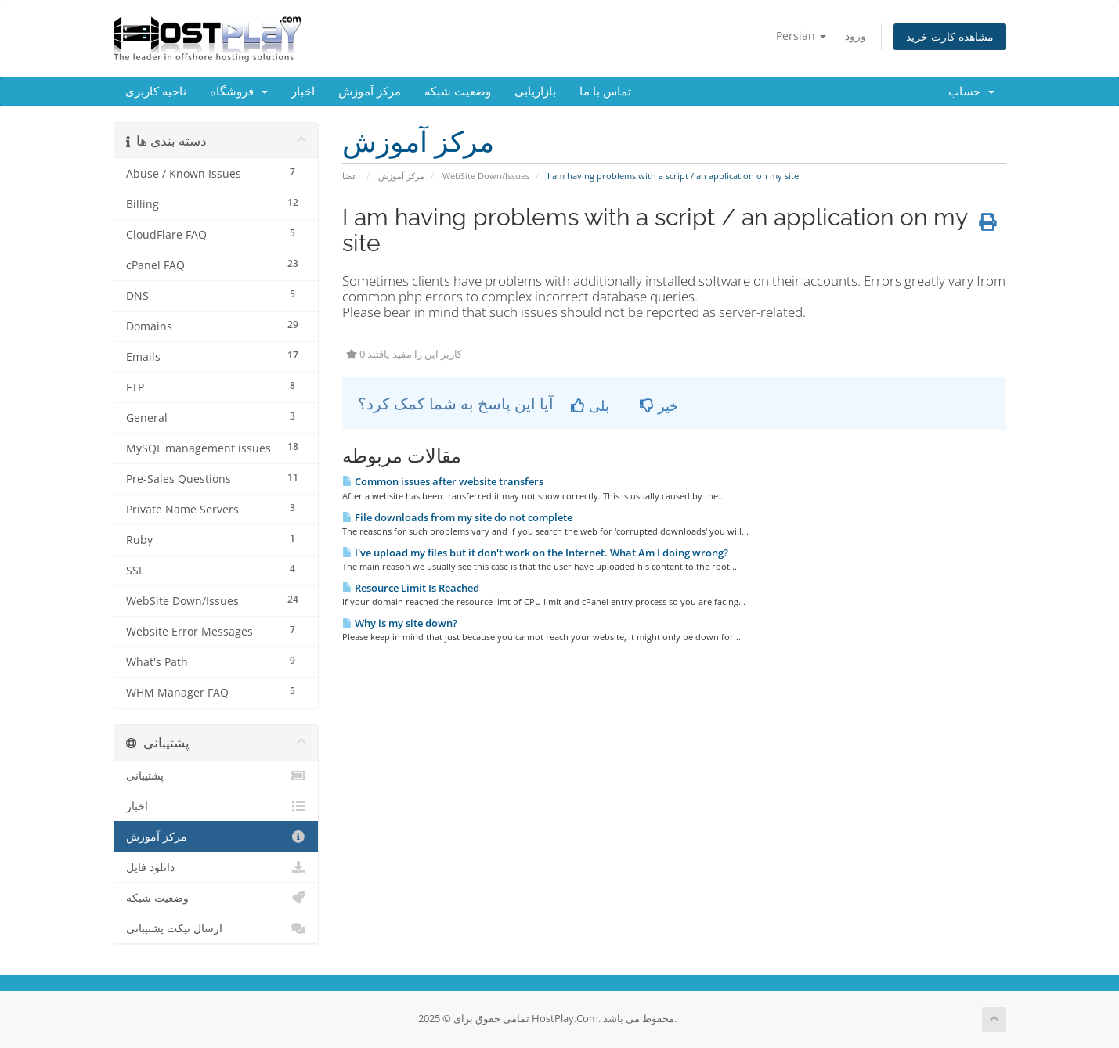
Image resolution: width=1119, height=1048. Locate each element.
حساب (971, 92)
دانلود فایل (216, 867)
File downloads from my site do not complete (457, 517)
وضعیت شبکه (457, 92)
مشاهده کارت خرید (950, 36)
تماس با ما (605, 92)
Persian (801, 35)
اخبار (303, 92)
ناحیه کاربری (155, 92)
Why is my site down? (399, 623)
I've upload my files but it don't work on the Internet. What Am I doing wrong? (535, 553)
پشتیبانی (216, 775)
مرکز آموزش (369, 92)
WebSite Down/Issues (485, 176)
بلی (590, 405)
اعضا (351, 176)
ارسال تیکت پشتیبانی (216, 928)
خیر (659, 405)
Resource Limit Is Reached (410, 588)
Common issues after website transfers (442, 481)
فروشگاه (239, 92)
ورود (855, 35)
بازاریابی (535, 92)
